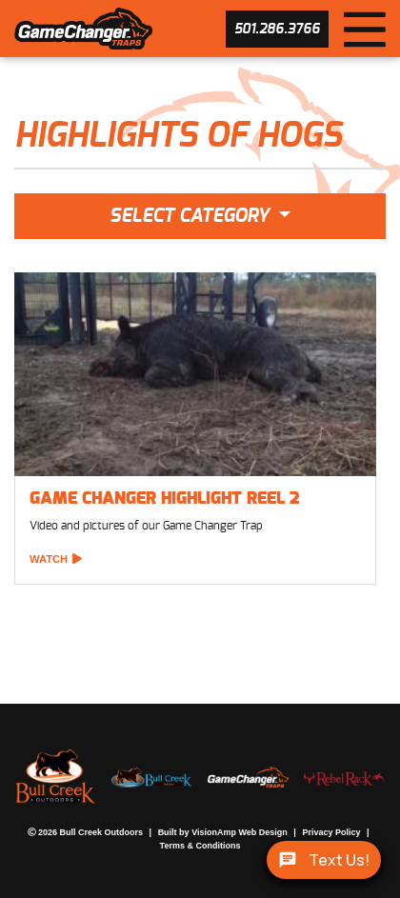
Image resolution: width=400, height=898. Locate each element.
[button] (277, 29)
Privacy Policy (305, 832)
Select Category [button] (192, 216)
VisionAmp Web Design (221, 832)
